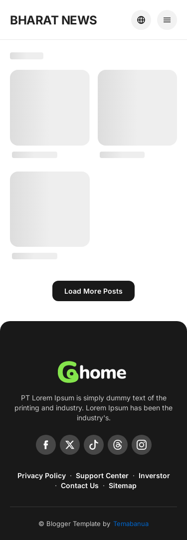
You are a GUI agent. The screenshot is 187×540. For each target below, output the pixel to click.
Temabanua (131, 524)
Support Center (102, 475)
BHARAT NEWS (53, 20)
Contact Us (80, 485)
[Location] (141, 20)
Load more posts (93, 291)
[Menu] (167, 20)
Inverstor (154, 475)
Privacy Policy (41, 475)
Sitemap (123, 485)
